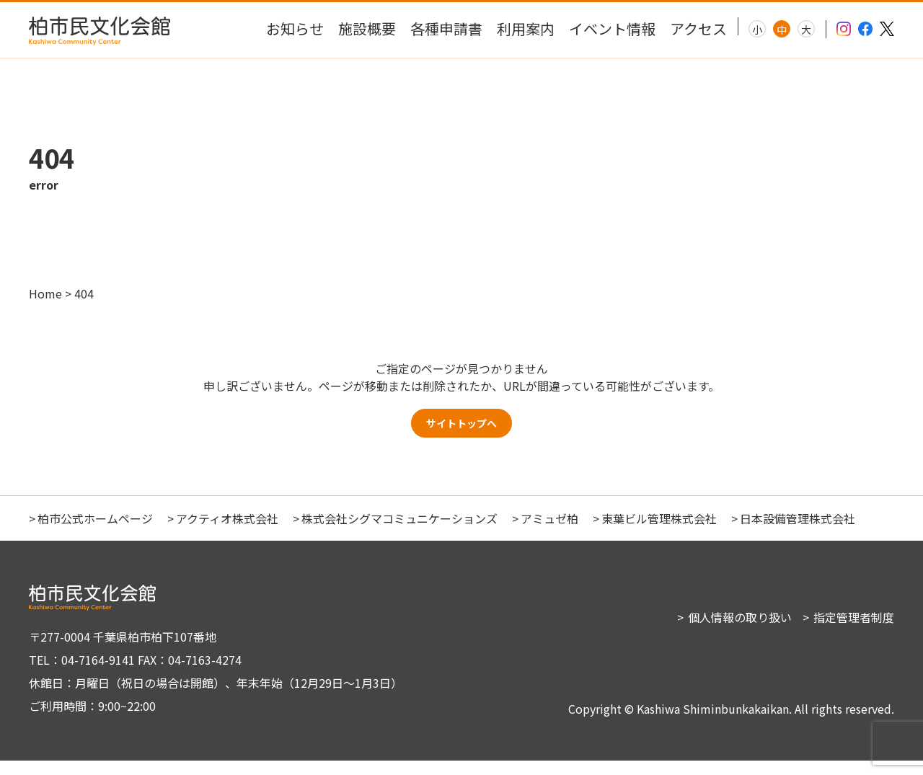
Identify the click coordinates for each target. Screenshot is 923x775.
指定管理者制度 (853, 631)
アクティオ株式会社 (227, 532)
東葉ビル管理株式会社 (659, 532)
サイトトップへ (461, 434)
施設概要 (367, 28)
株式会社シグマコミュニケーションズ (399, 532)
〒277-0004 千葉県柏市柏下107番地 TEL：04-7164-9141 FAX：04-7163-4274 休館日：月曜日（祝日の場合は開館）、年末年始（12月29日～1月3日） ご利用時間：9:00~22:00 (209, 685)
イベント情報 (612, 28)
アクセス (698, 28)
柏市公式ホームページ (95, 532)
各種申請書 (446, 28)
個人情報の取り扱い (740, 631)
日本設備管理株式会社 (797, 532)
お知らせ (295, 28)
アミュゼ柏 (549, 532)
